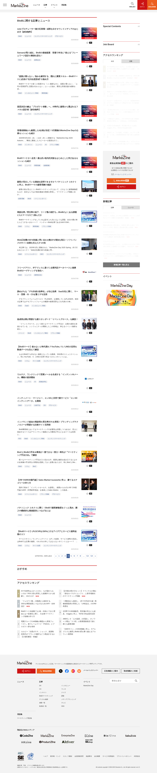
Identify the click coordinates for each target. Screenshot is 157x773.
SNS (62, 707)
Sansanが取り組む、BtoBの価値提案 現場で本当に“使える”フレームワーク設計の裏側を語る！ (47, 54)
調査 (62, 697)
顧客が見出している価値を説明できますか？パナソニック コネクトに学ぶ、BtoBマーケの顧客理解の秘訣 (47, 183)
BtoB (20, 36)
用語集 (63, 5)
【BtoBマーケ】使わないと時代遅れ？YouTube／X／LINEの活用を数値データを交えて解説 (47, 348)
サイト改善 (36, 361)
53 (87, 556)
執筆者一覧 (43, 707)
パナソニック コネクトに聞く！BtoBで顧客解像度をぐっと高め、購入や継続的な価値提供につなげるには (47, 509)
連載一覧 (42, 704)
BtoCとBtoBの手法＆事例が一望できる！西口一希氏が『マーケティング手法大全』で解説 (47, 453)
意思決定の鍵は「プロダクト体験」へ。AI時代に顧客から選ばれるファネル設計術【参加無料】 (47, 108)
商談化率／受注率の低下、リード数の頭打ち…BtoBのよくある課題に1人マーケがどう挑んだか (47, 213)
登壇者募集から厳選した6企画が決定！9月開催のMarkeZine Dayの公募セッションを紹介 (47, 131)
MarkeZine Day (88, 687)
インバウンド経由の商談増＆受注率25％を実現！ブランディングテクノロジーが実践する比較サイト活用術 (47, 423)
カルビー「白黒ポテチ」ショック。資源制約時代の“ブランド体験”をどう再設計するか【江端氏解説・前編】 (38, 634)
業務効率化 (42, 382)
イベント (54, 5)
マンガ (63, 690)
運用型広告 (38, 275)
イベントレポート (40, 198)
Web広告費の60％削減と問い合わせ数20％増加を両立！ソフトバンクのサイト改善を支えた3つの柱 (47, 241)
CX (40, 690)
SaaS (27, 306)
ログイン (121, 187)
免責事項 (89, 756)
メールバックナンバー (121, 174)
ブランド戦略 (54, 145)
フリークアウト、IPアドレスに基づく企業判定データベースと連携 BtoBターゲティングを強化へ (47, 269)
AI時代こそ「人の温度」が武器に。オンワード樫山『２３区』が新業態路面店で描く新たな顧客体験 (79, 621)
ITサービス (59, 36)
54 (92, 556)
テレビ (63, 704)
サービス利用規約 (108, 756)
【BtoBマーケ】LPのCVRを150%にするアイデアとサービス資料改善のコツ (47, 532)
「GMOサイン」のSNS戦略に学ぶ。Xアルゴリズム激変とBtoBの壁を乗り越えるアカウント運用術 (79, 631)
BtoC (34, 466)
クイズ (63, 694)
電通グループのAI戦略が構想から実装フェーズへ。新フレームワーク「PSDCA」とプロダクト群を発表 (37, 623)
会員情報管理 (79, 756)
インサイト (28, 145)
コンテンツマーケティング (43, 36)
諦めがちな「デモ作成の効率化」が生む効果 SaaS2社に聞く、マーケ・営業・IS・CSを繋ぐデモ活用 (47, 292)
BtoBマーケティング (46, 697)
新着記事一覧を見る (121, 265)
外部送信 (137, 756)
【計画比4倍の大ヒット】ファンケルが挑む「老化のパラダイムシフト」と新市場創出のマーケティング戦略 (79, 593)
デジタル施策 (43, 700)
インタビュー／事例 (31, 93)
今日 (112, 61)
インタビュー (65, 687)
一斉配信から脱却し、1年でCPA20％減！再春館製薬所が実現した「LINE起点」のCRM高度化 (80, 603)
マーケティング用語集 (24, 719)
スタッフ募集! (67, 756)
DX (45, 405)
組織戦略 (47, 165)
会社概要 (97, 756)
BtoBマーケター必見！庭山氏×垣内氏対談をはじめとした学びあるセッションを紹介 (47, 159)
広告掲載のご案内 (111, 672)
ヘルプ (45, 756)
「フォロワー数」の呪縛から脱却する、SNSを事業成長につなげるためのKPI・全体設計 (38, 603)
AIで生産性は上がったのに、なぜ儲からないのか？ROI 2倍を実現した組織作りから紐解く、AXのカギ (38, 593)
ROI (19, 438)
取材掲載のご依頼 (130, 672)
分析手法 (37, 405)
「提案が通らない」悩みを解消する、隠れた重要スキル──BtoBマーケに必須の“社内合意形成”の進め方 (47, 77)
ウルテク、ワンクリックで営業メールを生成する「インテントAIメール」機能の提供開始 (47, 375)
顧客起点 (37, 60)
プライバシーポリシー (124, 756)
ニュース (36, 5)
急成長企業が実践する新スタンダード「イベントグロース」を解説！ (47, 319)
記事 (45, 5)
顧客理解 (21, 198)
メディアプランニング (68, 700)
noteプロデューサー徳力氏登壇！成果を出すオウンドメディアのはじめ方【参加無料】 (47, 30)
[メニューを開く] (5, 5)
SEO (41, 254)
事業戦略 (45, 93)
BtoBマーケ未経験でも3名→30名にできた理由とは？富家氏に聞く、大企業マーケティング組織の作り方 (38, 613)
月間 (130, 61)
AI (45, 145)
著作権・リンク (55, 756)
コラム (27, 226)
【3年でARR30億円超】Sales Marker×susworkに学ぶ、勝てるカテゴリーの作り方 (47, 481)
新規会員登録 (121, 180)
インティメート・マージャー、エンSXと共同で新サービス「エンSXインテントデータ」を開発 (47, 399)
